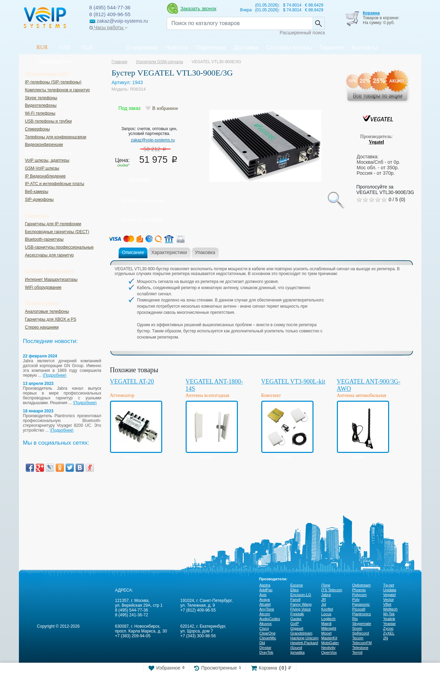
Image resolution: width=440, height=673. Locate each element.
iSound (296, 648)
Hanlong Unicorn (304, 638)
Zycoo (388, 628)
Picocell (358, 609)
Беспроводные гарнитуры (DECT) (57, 231)
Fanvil (295, 599)
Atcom (265, 614)
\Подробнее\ (54, 375)
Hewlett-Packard (304, 643)
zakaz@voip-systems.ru (153, 140)
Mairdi (326, 623)
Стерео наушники (42, 327)
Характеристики (169, 252)
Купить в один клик (143, 200)
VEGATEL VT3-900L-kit (293, 381)
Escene (296, 585)
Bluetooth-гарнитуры (44, 239)
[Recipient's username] (239, 23)
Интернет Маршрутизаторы (51, 279)
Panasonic (361, 604)
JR (323, 599)
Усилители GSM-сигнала (48, 152)
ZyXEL (389, 633)
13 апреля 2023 (38, 383)
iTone (325, 585)
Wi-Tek (389, 614)
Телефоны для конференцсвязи (55, 137)
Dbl (262, 643)
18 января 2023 (38, 411)
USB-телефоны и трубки (48, 121)
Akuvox (266, 623)
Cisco (264, 628)
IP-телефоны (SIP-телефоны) (53, 82)
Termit (357, 652)
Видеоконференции (44, 144)
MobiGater (330, 643)
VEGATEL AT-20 (132, 381)
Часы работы (108, 27)
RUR (42, 47)
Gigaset (297, 628)
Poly (356, 599)
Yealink (389, 619)
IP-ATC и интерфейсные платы (54, 183)
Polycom (359, 595)
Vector (388, 599)
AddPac (266, 590)
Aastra (265, 585)
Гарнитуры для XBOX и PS (50, 319)
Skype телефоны (41, 97)
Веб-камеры (36, 191)
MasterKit (329, 638)
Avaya (265, 599)
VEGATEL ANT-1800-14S (214, 385)
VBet (387, 604)
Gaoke (295, 619)
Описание (133, 252)
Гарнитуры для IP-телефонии (53, 223)
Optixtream (361, 585)
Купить (140, 180)
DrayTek (266, 652)
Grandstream (301, 633)
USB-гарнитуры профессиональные (59, 247)
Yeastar (389, 623)
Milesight (328, 628)
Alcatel (265, 604)
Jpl (323, 604)
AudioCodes (270, 619)
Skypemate (361, 623)
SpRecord (360, 633)
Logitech (328, 619)
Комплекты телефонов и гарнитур (57, 90)
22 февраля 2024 (40, 356)
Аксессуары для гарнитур (49, 255)
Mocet (326, 633)
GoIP (294, 623)
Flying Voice (300, 609)
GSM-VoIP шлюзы (42, 168)
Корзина (371, 13)
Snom (357, 628)
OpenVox (329, 652)
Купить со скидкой (142, 220)
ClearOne (268, 633)
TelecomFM (362, 643)
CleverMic (268, 638)
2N (385, 638)
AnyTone (267, 609)
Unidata (389, 590)
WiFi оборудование (43, 287)
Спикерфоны (37, 129)
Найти (318, 23)
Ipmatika (297, 652)
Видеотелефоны (41, 105)
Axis (263, 595)
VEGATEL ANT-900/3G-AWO (368, 385)
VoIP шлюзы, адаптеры (47, 160)
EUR (87, 47)
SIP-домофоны (39, 199)
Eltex (294, 590)
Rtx (355, 619)
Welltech (390, 609)
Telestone (360, 648)
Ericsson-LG (300, 595)
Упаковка (205, 252)
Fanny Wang (301, 604)
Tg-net (388, 585)
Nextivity (328, 648)
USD (64, 47)
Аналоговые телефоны (47, 311)
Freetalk (297, 614)
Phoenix (359, 590)
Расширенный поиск (302, 32)
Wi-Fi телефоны (40, 113)
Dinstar (266, 648)
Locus (326, 614)
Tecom (357, 638)
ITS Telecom (331, 590)
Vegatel (376, 142)
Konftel (327, 609)
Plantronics (361, 614)
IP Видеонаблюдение (45, 176)
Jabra (326, 595)
